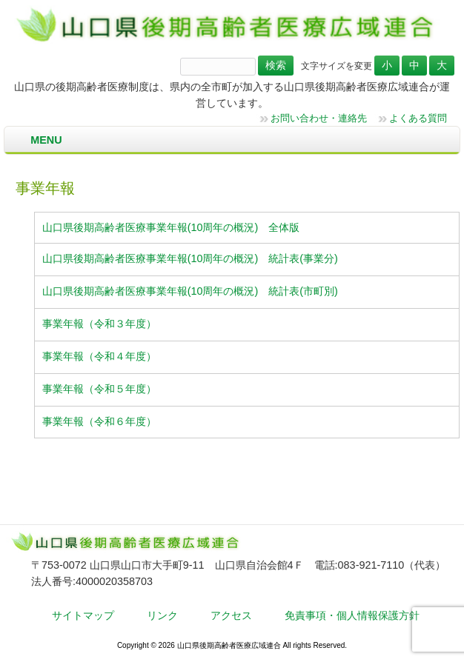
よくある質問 (418, 118)
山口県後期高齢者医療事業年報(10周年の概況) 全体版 (171, 227)
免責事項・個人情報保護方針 (352, 615)
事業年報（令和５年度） (99, 389)
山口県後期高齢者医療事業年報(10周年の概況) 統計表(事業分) (190, 258)
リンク (162, 615)
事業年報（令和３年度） (99, 324)
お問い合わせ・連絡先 (319, 118)
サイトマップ (83, 615)
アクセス (231, 615)
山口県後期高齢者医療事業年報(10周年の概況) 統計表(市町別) (190, 291)
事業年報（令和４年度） (99, 356)
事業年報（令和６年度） (99, 421)
